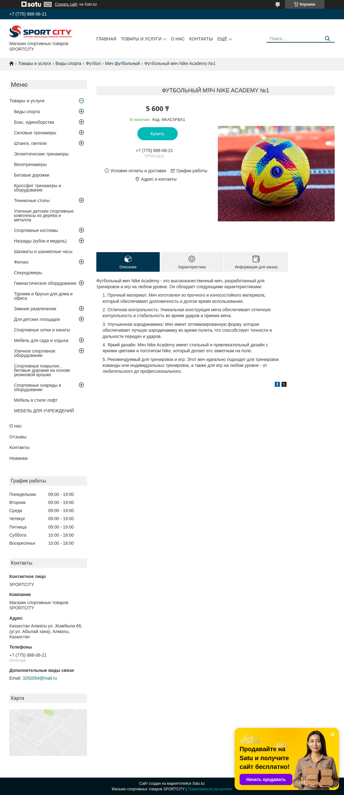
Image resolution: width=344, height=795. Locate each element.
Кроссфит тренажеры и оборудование (37, 187)
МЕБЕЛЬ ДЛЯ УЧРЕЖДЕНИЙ (44, 410)
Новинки (18, 458)
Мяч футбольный (122, 63)
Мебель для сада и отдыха (41, 340)
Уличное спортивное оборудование (34, 353)
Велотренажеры (30, 164)
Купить (157, 133)
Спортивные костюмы (36, 230)
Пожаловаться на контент (210, 789)
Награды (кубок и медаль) (40, 240)
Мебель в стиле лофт (35, 400)
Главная (106, 38)
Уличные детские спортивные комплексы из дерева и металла (44, 215)
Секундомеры (28, 272)
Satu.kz (198, 783)
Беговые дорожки (31, 175)
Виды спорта (68, 63)
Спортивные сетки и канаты (42, 329)
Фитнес (21, 262)
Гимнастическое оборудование (45, 283)
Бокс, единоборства (34, 122)
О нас (178, 38)
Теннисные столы (31, 200)
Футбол (93, 63)
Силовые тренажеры (35, 132)
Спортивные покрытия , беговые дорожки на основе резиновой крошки (42, 370)
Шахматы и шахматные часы (43, 251)
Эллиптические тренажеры (41, 153)
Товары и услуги (141, 38)
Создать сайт (66, 4)
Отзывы (17, 436)
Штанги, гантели (30, 143)
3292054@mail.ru (40, 678)
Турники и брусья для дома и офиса (43, 296)
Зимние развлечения (35, 308)
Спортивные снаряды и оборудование (37, 387)
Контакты (201, 38)
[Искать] (328, 39)
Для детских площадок (37, 319)
